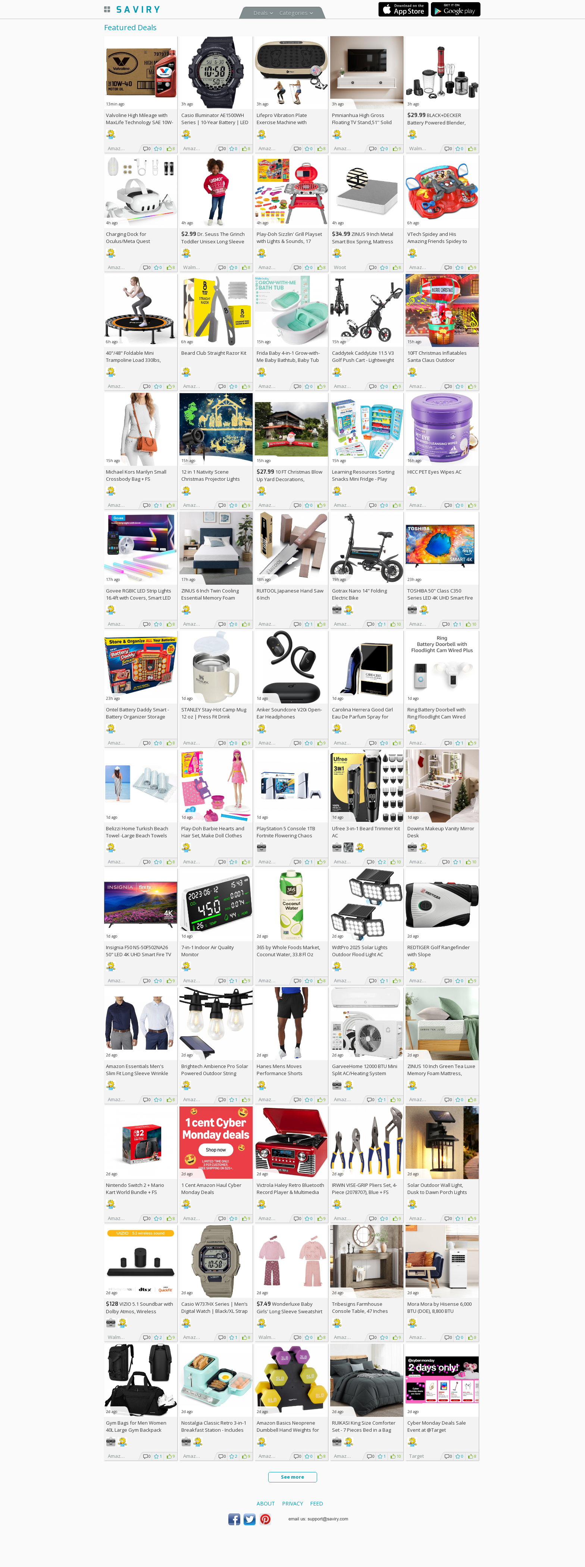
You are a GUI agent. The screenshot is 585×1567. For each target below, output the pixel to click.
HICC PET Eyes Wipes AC (434, 471)
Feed (316, 1503)
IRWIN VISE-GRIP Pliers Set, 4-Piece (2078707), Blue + (364, 1188)
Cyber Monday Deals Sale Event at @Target (436, 1426)
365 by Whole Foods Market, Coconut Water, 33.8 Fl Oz (288, 951)
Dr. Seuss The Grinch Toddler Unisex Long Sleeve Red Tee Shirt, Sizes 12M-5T (213, 241)
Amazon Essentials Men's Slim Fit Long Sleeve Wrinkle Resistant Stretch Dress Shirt (138, 1073)
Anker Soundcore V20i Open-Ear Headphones (289, 713)
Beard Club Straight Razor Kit (213, 353)
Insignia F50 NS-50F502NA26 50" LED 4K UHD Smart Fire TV (138, 951)
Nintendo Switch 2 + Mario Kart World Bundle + (135, 1188)
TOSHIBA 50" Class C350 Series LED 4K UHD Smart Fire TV (440, 597)
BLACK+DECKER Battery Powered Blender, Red (436, 122)
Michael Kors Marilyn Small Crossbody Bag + (136, 475)
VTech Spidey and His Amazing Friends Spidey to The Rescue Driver (437, 241)
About (266, 1503)
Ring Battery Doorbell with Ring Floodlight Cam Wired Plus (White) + (436, 716)
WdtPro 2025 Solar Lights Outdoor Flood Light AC (360, 951)
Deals (260, 12)
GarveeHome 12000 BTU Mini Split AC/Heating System (364, 1070)
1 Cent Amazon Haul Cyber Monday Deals (211, 1188)
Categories (293, 12)
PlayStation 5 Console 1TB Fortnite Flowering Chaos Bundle (286, 835)
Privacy (292, 1503)
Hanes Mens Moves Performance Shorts (280, 1070)
